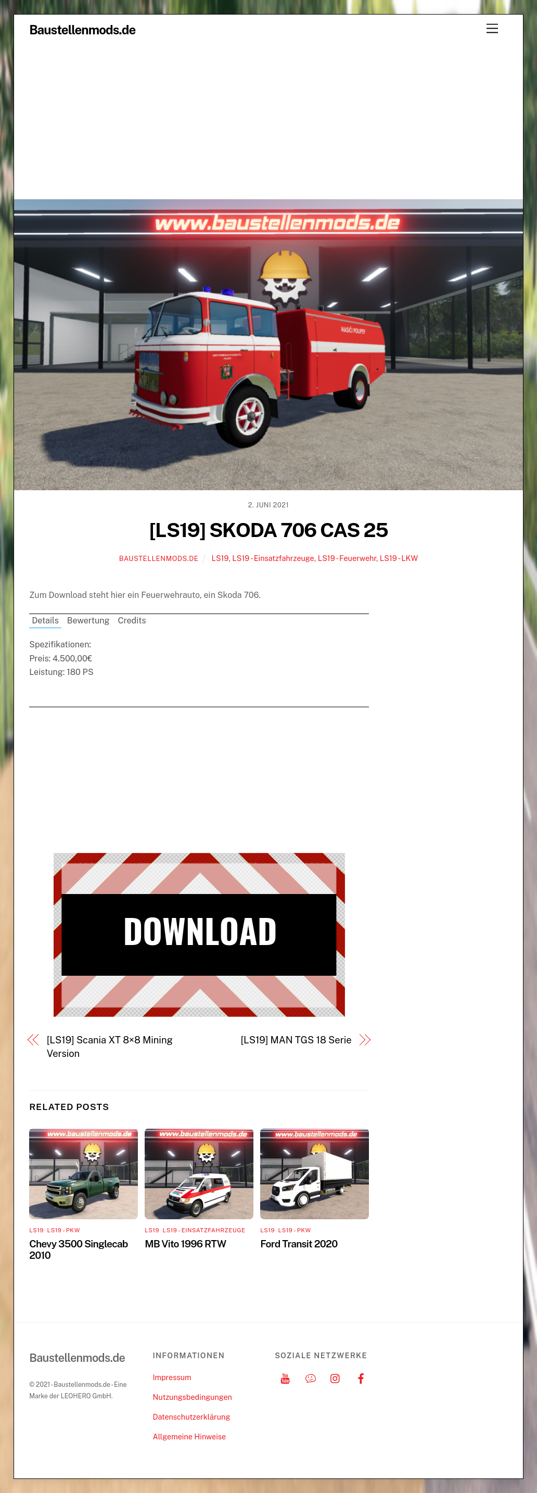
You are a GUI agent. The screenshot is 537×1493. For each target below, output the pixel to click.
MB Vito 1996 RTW (185, 1243)
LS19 (219, 558)
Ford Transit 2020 (298, 1243)
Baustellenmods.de (159, 559)
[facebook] (361, 1377)
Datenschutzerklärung (191, 1416)
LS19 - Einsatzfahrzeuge (273, 558)
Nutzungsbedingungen (192, 1397)
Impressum (171, 1377)
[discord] (310, 1377)
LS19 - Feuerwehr (347, 558)
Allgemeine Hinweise (189, 1436)
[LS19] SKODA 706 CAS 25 (268, 530)
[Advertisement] (268, 121)
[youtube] (285, 1377)
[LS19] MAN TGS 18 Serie (295, 1040)
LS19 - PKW (63, 1230)
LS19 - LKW (399, 558)
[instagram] (335, 1377)
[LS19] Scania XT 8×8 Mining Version (110, 1047)
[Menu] (492, 29)
